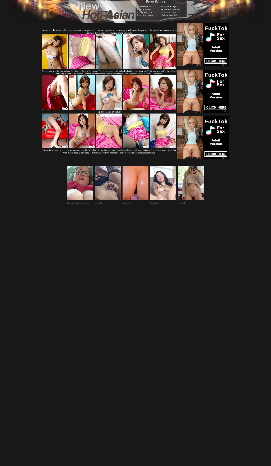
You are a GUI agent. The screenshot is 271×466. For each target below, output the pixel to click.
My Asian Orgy (170, 7)
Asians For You (145, 7)
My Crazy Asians (146, 15)
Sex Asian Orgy (170, 12)
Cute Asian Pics (146, 12)
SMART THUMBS (142, 379)
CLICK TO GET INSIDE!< (109, 112)
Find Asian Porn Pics (172, 9)
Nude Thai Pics (145, 9)
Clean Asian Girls (170, 15)
